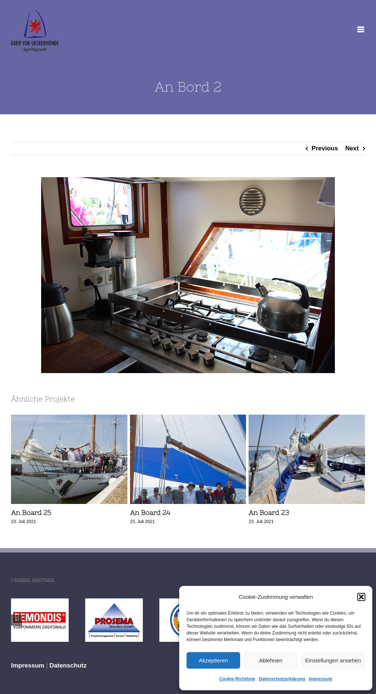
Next (352, 148)
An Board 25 (31, 512)
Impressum (320, 679)
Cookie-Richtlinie (237, 679)
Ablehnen (270, 660)
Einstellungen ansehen (333, 660)
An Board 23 (269, 512)
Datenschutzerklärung (282, 679)
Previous (325, 148)
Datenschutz (68, 665)
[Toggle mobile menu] (361, 29)
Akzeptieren (213, 660)
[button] (361, 597)
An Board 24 (150, 512)
